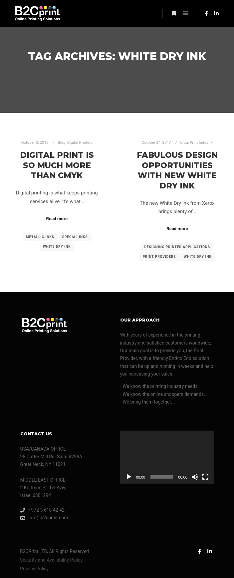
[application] (167, 457)
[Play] (128, 477)
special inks (75, 237)
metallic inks (40, 237)
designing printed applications (177, 247)
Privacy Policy (34, 568)
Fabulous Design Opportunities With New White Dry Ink (177, 170)
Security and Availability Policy (51, 560)
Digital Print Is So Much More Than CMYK (57, 165)
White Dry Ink (57, 246)
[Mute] (194, 477)
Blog (61, 142)
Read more (57, 218)
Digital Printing (80, 142)
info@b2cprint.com (44, 518)
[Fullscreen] (205, 477)
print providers (159, 256)
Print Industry (201, 142)
